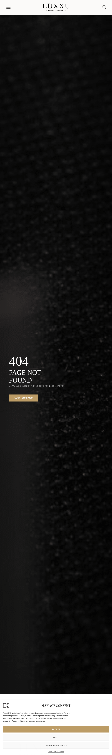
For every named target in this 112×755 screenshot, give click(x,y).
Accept (56, 729)
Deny (56, 737)
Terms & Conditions (56, 752)
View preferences (56, 745)
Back (23, 398)
